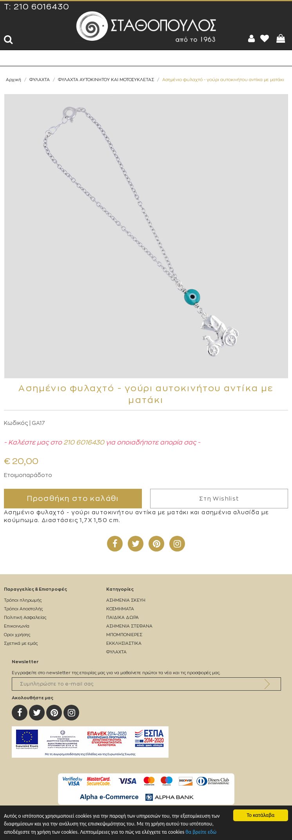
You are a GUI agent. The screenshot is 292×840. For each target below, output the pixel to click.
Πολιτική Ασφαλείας (25, 617)
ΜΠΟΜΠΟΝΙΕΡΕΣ (124, 635)
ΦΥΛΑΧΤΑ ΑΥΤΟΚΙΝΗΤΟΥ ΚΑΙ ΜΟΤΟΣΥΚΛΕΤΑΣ (106, 80)
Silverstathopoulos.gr (146, 26)
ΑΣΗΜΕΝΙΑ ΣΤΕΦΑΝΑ (129, 626)
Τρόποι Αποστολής (23, 609)
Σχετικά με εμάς (21, 643)
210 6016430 (41, 7)
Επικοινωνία (16, 626)
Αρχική (13, 80)
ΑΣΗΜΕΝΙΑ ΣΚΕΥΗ (125, 600)
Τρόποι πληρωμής (23, 600)
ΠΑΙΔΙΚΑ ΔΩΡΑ (122, 617)
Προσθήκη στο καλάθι (73, 498)
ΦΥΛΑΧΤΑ (39, 80)
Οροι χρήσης (17, 635)
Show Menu (12, 58)
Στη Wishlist (219, 498)
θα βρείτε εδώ (200, 832)
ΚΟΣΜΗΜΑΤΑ (120, 609)
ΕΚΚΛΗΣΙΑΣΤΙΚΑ (123, 643)
